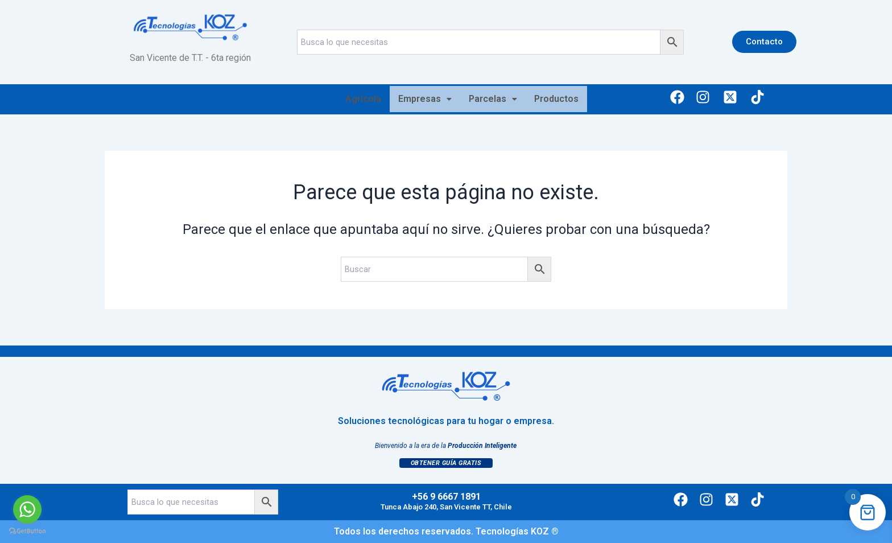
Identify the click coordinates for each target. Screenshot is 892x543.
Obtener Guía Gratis (446, 463)
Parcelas (493, 98)
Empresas (425, 98)
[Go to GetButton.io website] (27, 531)
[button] (425, 99)
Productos (556, 98)
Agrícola (363, 98)
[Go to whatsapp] (27, 509)
